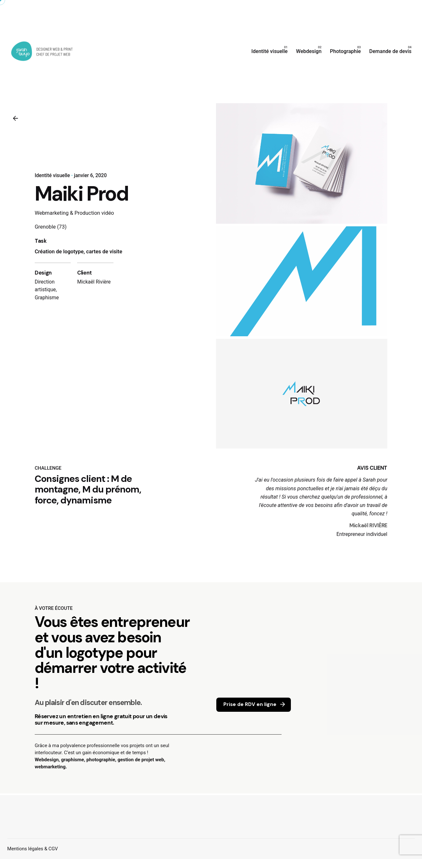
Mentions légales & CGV (32, 849)
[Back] (15, 118)
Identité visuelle (52, 175)
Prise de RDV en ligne (255, 704)
